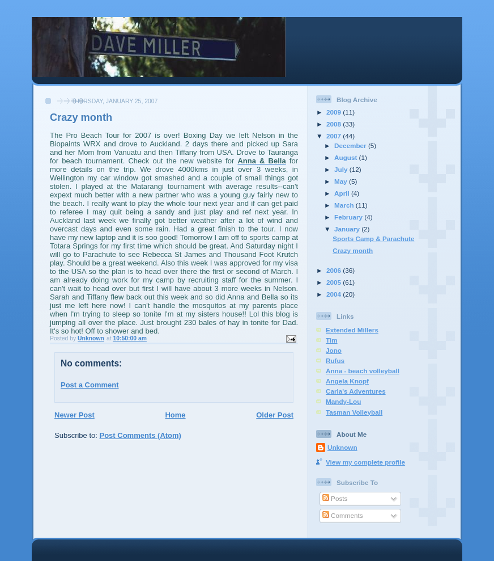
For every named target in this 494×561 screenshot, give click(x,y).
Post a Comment (90, 385)
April (342, 193)
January (347, 229)
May (341, 181)
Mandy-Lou (343, 401)
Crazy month (353, 250)
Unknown (342, 447)
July (342, 169)
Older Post (274, 415)
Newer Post (74, 415)
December (351, 145)
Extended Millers (352, 330)
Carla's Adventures (356, 391)
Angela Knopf (347, 381)
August (346, 157)
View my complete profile (365, 462)
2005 (334, 282)
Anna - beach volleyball (362, 370)
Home (175, 415)
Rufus (335, 360)
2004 (334, 294)
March (345, 205)
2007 (334, 136)
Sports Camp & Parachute (373, 238)
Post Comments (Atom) (140, 435)
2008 (334, 124)
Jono (334, 350)
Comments (342, 515)
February (349, 217)
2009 (334, 112)
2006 (334, 270)
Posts (334, 498)
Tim (332, 340)
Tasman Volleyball (354, 412)
